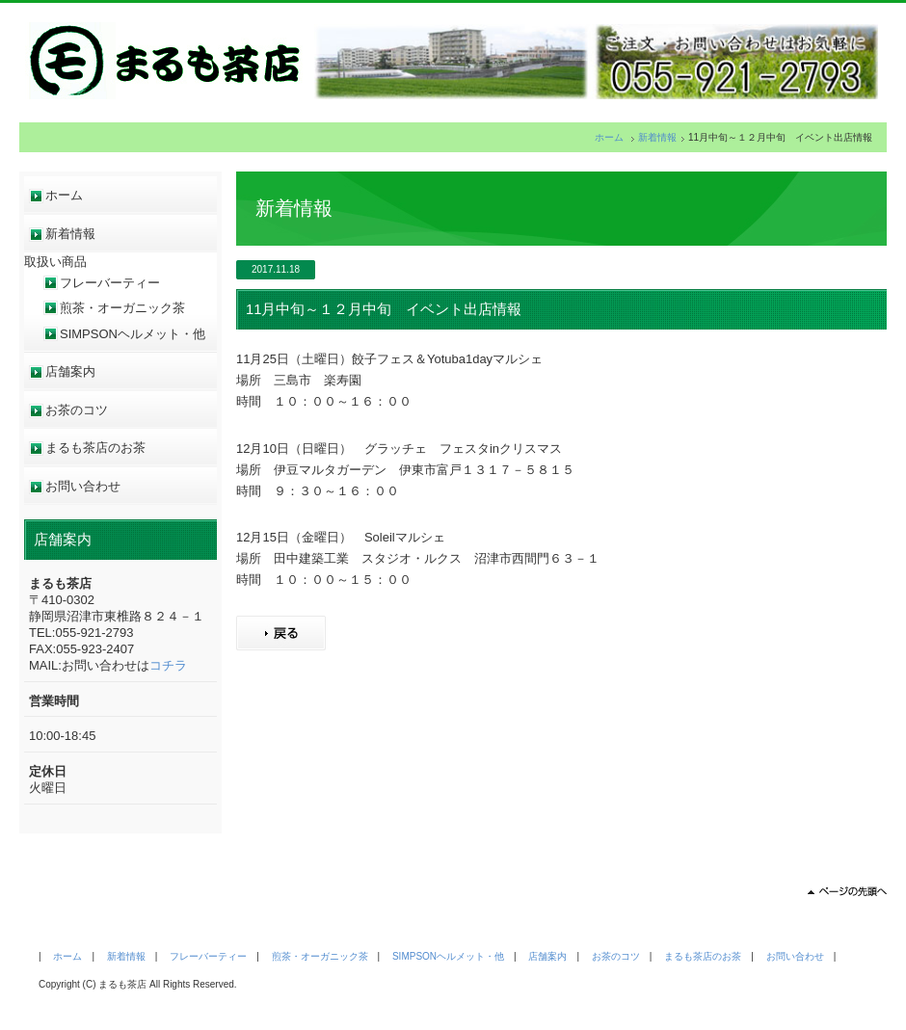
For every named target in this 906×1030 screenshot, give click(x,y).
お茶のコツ (76, 410)
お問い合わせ (82, 486)
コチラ (168, 665)
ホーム (609, 137)
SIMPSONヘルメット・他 (132, 334)
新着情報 (657, 137)
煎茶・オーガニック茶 (122, 308)
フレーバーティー (110, 283)
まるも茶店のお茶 (95, 447)
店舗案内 (70, 371)
